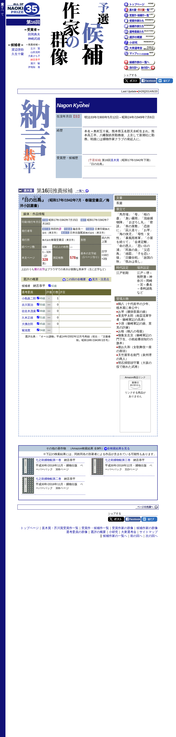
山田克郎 (35, 52)
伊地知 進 (34, 67)
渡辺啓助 (18, 49)
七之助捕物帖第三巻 (117, 460)
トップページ (29, 528)
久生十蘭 (18, 54)
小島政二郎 (29, 298)
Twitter (132, 80)
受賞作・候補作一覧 (95, 528)
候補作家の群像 (147, 528)
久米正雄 (27, 317)
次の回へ (152, 536)
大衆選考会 (128, 532)
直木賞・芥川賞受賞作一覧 (60, 528)
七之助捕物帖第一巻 (48, 460)
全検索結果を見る (117, 448)
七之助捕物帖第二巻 (48, 478)
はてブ (165, 80)
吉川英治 (27, 304)
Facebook (148, 80)
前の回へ (136, 536)
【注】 (76, 116)
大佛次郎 (27, 324)
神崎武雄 (34, 38)
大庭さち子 (34, 56)
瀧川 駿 (35, 63)
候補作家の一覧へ (115, 536)
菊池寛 (26, 330)
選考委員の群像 (77, 532)
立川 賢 (35, 48)
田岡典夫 (34, 34)
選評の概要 (98, 532)
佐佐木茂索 (29, 311)
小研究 (113, 532)
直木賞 (115, 160)
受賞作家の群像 (122, 528)
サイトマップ (148, 532)
